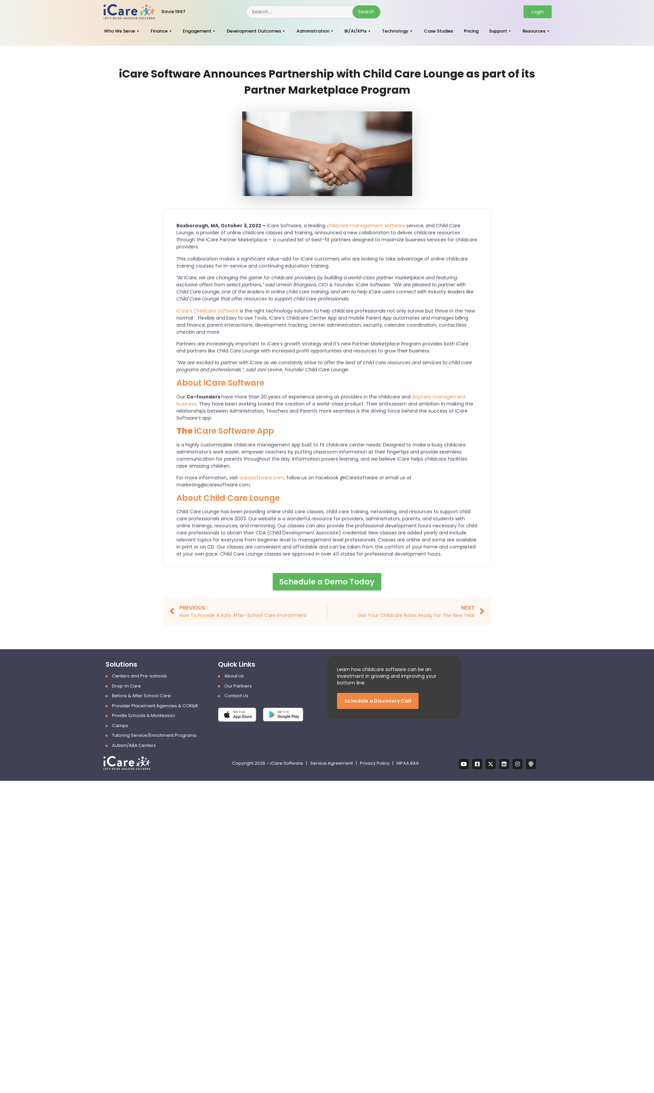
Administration (312, 31)
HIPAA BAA (407, 763)
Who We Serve (119, 31)
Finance (159, 31)
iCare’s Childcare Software (207, 310)
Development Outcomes (254, 31)
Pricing (471, 31)
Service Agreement (332, 763)
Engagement (197, 31)
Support (498, 31)
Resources (534, 31)
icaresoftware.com (261, 477)
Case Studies (438, 31)
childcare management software (366, 225)
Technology (395, 31)
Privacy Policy (374, 763)
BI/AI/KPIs (355, 31)
